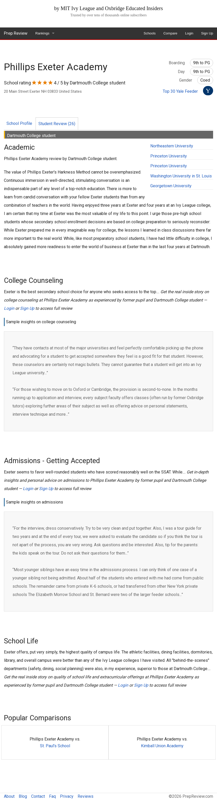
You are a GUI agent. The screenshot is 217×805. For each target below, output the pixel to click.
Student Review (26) (56, 123)
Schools (149, 33)
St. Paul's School (55, 745)
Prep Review (16, 33)
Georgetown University (171, 185)
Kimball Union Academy (162, 745)
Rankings (42, 33)
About (9, 796)
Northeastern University (171, 145)
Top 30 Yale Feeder (180, 91)
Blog (23, 796)
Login (189, 33)
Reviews (85, 796)
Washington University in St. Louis (181, 176)
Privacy (66, 796)
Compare (170, 33)
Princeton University (168, 156)
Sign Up (207, 33)
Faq (52, 796)
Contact (38, 796)
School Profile (19, 123)
